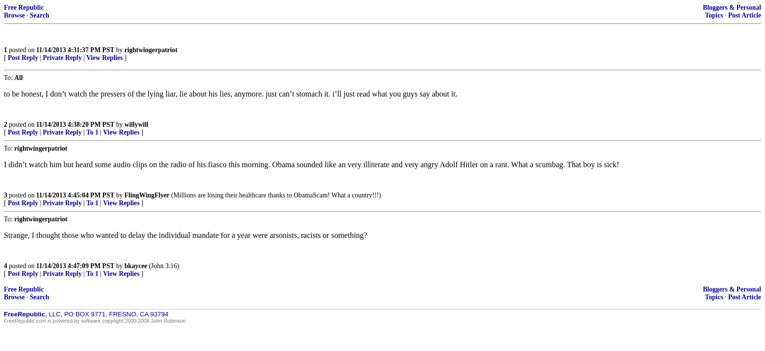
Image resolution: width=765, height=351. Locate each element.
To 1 (92, 132)
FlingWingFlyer (147, 195)
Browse (14, 15)
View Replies (104, 57)
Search (39, 15)
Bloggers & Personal (732, 7)
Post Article (744, 15)
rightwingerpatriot (151, 50)
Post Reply (23, 57)
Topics (714, 15)
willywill (136, 124)
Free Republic (24, 7)
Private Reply (62, 57)
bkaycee (135, 266)
